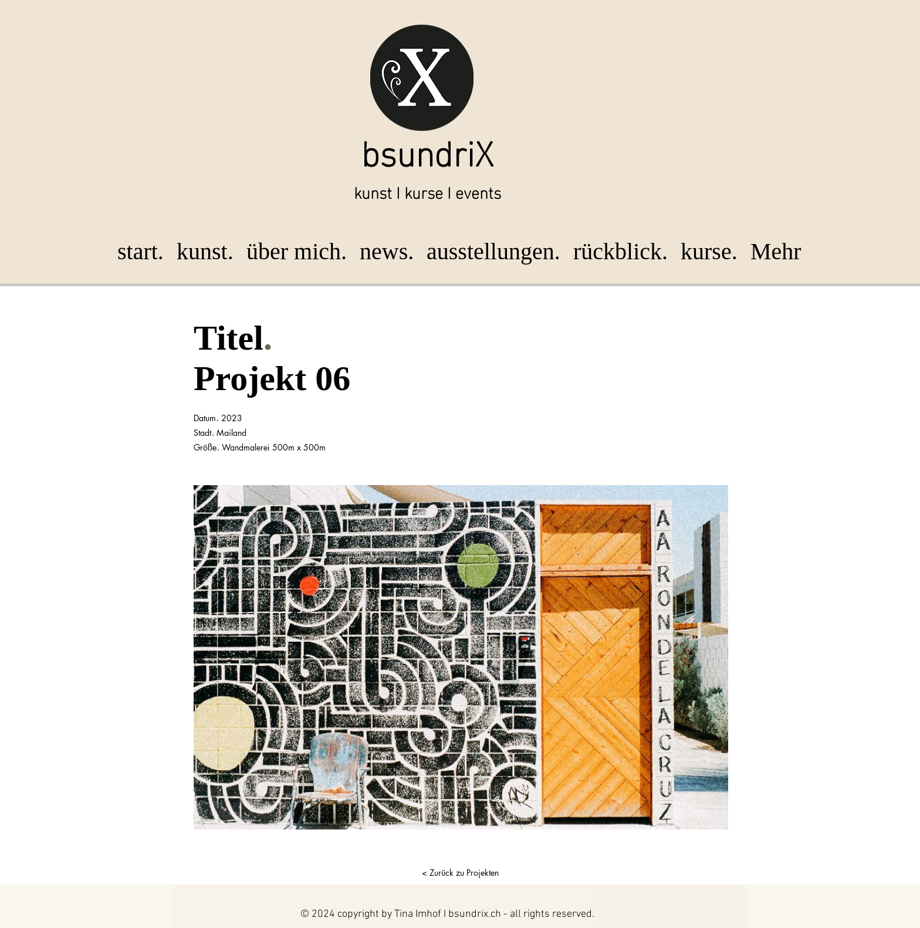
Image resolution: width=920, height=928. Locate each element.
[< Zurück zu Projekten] (460, 873)
